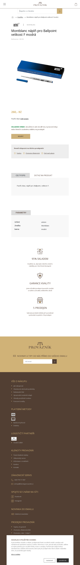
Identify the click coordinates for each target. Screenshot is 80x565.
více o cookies (15, 554)
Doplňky (20, 17)
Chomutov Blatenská (33, 153)
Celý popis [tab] (20, 175)
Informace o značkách (20, 461)
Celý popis (24, 119)
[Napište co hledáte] (37, 11)
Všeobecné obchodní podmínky (24, 389)
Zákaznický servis (19, 458)
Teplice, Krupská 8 (19, 527)
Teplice (19, 153)
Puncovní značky (19, 401)
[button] (60, 11)
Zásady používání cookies (22, 398)
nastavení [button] (49, 560)
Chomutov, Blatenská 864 (22, 530)
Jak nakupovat (18, 386)
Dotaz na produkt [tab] (43, 175)
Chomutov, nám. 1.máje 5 (21, 533)
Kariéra (15, 464)
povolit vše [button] (62, 560)
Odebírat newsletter (21, 514)
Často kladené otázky (20, 455)
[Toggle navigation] (4, 4)
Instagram (16, 501)
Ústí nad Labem (49, 153)
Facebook (16, 497)
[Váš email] (37, 361)
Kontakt (16, 467)
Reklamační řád (18, 392)
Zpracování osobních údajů (22, 395)
